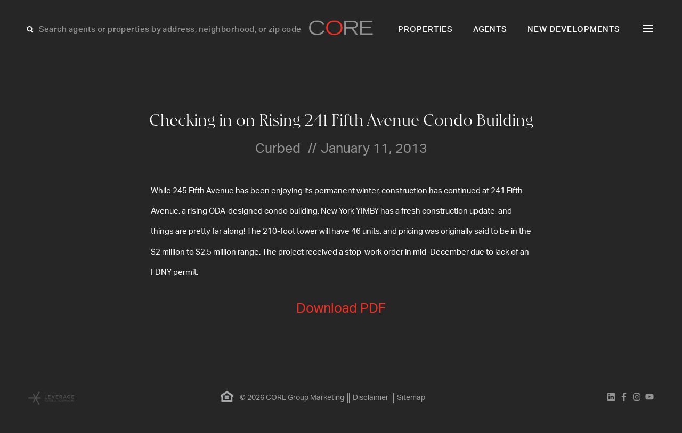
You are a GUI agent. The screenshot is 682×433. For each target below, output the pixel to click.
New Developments (573, 30)
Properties (425, 30)
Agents (490, 30)
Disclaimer (370, 398)
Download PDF (341, 308)
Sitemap (411, 398)
